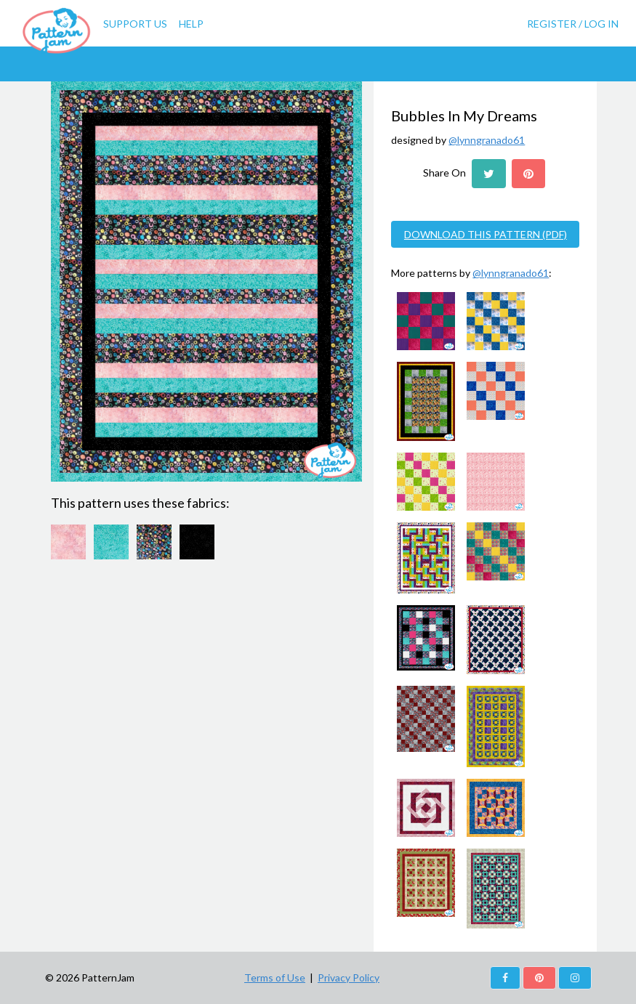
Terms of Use (274, 977)
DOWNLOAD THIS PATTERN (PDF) (485, 234)
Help (191, 23)
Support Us (135, 23)
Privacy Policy (348, 977)
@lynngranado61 (486, 140)
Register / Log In (573, 23)
